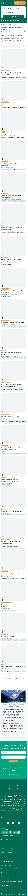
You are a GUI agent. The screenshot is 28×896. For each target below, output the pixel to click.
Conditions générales (7, 861)
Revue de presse (6, 852)
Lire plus (13, 44)
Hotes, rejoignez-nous (19, 2)
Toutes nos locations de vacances (11, 881)
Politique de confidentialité (9, 869)
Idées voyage (8, 3)
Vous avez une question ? (9, 848)
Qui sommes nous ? (7, 845)
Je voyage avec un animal (11, 20)
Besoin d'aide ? (6, 885)
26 (23, 678)
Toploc (3, 24)
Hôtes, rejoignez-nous (8, 878)
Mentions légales (6, 865)
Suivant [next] (12, 680)
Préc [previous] (5, 678)
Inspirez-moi (13, 761)
